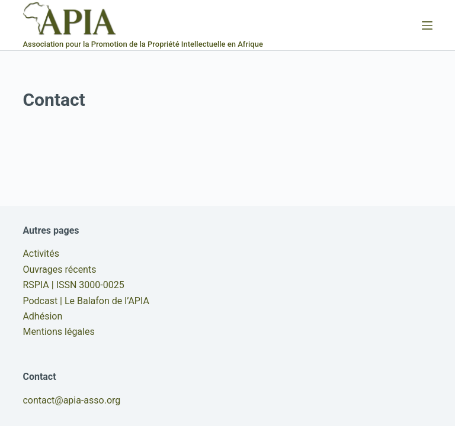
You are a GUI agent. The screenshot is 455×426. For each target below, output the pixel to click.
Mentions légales (58, 331)
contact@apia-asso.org (71, 400)
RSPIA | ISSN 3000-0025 (73, 285)
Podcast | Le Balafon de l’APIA (86, 300)
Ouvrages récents (59, 269)
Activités (41, 253)
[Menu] (427, 25)
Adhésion (42, 316)
